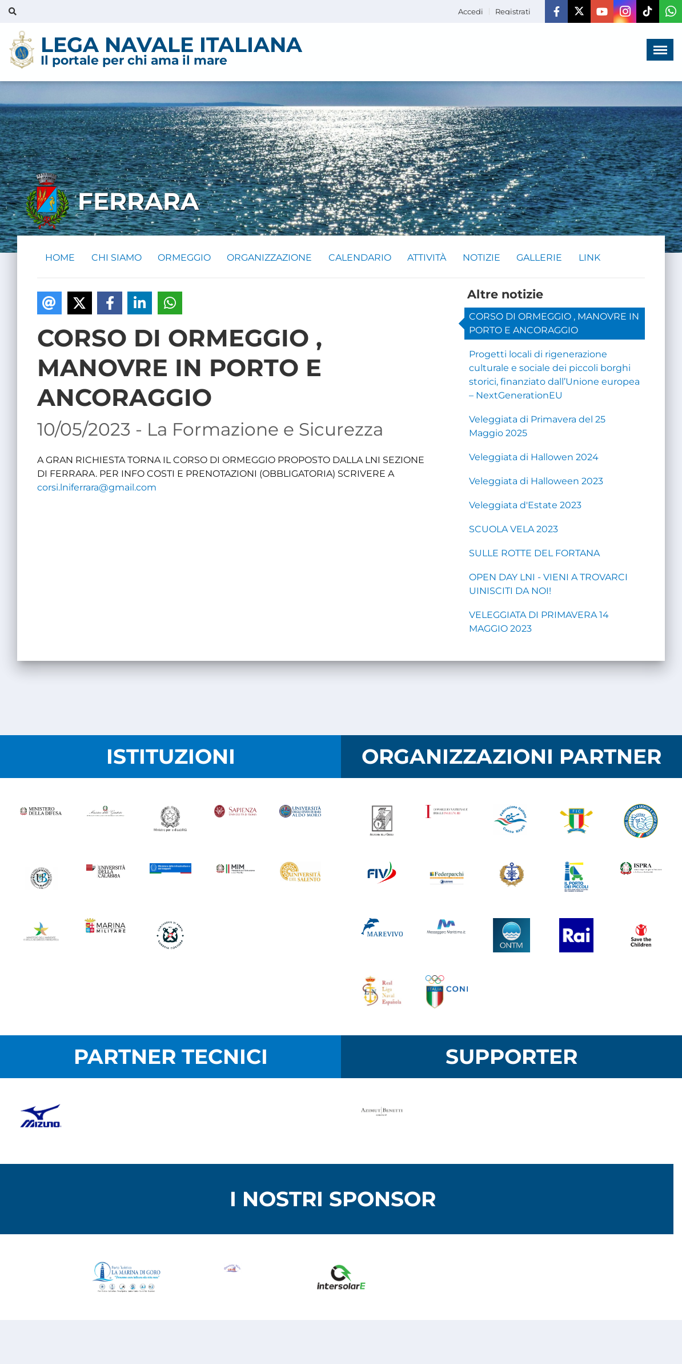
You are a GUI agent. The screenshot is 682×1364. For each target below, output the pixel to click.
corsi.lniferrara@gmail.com (97, 488)
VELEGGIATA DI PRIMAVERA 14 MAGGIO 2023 (539, 623)
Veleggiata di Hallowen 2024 (534, 458)
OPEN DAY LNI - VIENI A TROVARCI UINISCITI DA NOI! (548, 585)
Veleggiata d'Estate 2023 (525, 506)
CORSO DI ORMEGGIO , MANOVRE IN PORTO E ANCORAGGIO (554, 324)
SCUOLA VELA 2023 (513, 530)
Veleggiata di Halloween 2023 (536, 482)
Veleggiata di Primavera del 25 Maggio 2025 (537, 427)
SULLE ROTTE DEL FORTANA (534, 554)
